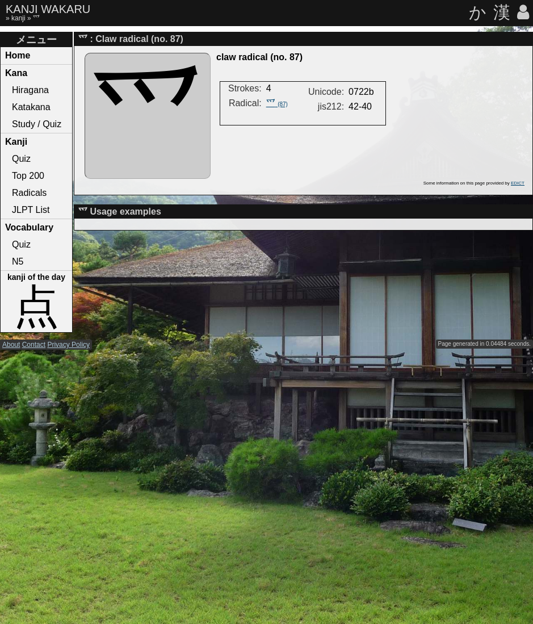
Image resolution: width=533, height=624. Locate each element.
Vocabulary (29, 227)
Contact (33, 345)
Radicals (29, 193)
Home (17, 55)
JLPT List (30, 210)
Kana (16, 73)
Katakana (31, 107)
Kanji (16, 141)
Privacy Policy (68, 345)
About (11, 345)
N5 (17, 261)
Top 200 (28, 176)
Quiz (21, 159)
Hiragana (30, 90)
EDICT (517, 183)
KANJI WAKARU (48, 9)
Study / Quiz (36, 124)
